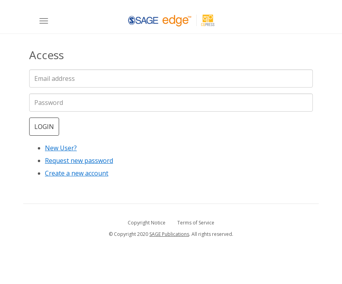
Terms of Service (195, 223)
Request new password (79, 160)
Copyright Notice (146, 223)
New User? (61, 148)
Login (44, 126)
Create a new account (76, 173)
